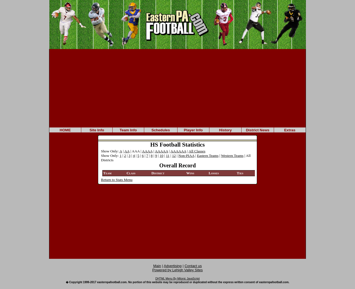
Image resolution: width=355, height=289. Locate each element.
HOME (65, 130)
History (225, 130)
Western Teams (232, 156)
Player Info (193, 130)
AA (127, 151)
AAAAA (161, 151)
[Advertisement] (177, 88)
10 (161, 156)
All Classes (197, 151)
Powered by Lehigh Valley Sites (177, 270)
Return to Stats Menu (117, 180)
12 (174, 156)
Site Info (97, 130)
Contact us (193, 266)
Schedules (160, 130)
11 (167, 156)
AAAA (147, 151)
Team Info (128, 130)
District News (257, 130)
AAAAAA (178, 151)
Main (157, 266)
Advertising (173, 266)
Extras (289, 130)
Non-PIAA (186, 156)
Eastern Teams (208, 156)
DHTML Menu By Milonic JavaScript (177, 278)
